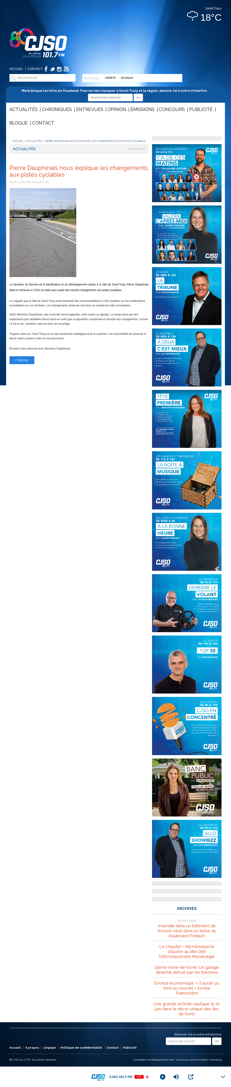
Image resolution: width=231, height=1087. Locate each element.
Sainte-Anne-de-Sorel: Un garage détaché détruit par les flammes (187, 970)
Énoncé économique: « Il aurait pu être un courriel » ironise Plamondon (186, 988)
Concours (172, 109)
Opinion (117, 109)
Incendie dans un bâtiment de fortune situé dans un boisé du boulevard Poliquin (186, 930)
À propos (32, 1047)
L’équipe (49, 1047)
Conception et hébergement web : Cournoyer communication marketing (177, 1059)
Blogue (18, 123)
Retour (22, 360)
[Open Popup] (190, 1076)
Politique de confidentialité (81, 1047)
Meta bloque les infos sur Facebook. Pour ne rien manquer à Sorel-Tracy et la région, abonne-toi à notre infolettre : (116, 94)
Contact (35, 69)
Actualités (23, 109)
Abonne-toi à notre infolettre (198, 1034)
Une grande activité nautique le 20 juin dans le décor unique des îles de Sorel (186, 1008)
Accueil (16, 69)
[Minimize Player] (223, 1076)
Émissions (143, 109)
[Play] (162, 1076)
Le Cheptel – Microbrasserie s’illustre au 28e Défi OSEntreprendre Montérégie (187, 951)
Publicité (201, 109)
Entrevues (89, 109)
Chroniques (57, 109)
